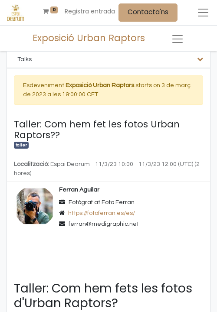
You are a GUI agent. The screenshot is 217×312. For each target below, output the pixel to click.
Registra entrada (90, 11)
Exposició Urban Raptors (89, 38)
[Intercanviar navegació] (177, 39)
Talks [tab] (24, 59)
